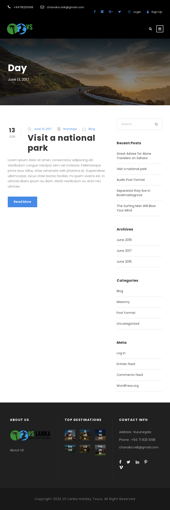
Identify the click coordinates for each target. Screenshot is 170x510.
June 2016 (124, 261)
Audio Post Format (131, 180)
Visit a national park (61, 142)
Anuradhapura (70, 440)
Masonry (123, 302)
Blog (92, 129)
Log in (121, 353)
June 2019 (124, 240)
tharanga (70, 129)
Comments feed (130, 375)
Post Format (126, 313)
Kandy (70, 449)
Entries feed (126, 364)
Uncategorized (128, 323)
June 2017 (124, 250)
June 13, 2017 (43, 129)
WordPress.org (128, 385)
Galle (85, 434)
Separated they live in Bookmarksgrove (133, 192)
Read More (22, 201)
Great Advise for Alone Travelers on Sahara (134, 155)
